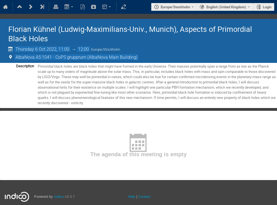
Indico (59, 196)
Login (267, 6)
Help (131, 196)
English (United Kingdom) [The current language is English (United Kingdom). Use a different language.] (226, 6)
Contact (144, 196)
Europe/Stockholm (175, 6)
